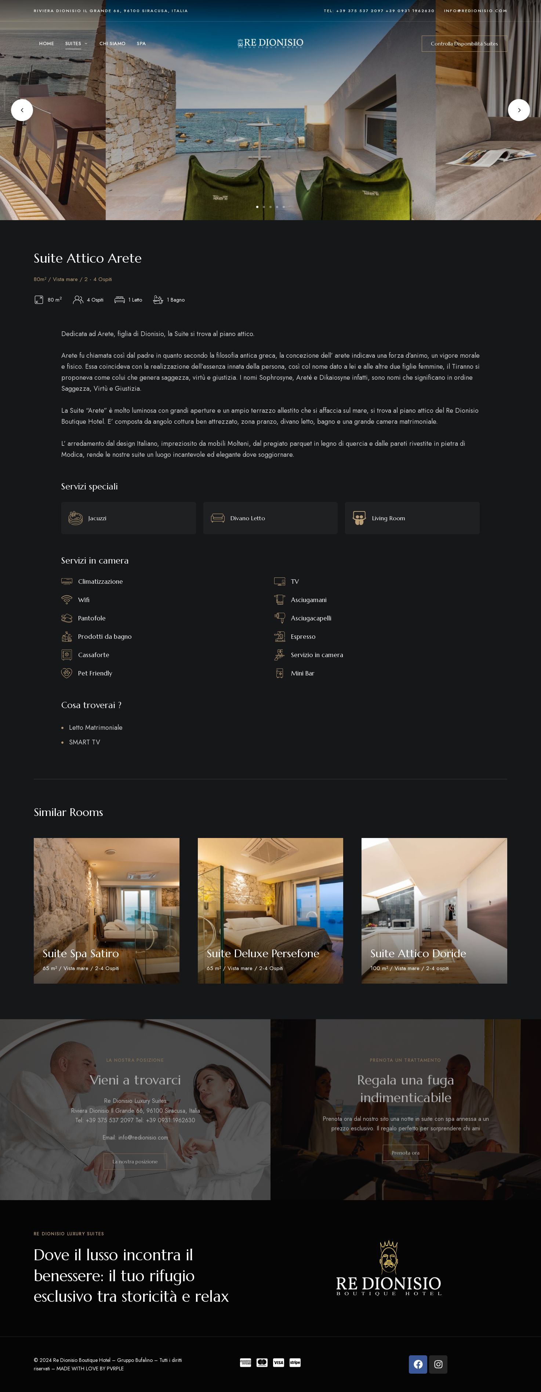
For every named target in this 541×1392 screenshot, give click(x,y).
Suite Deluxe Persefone (263, 953)
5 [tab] (283, 207)
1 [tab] (257, 207)
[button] (464, 44)
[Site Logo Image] (270, 43)
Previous (22, 110)
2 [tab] (264, 207)
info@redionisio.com (475, 11)
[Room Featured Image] (106, 910)
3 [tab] (270, 207)
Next (519, 110)
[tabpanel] (271, 110)
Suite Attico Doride (418, 953)
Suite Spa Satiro (81, 953)
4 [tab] (277, 207)
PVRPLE (115, 1368)
